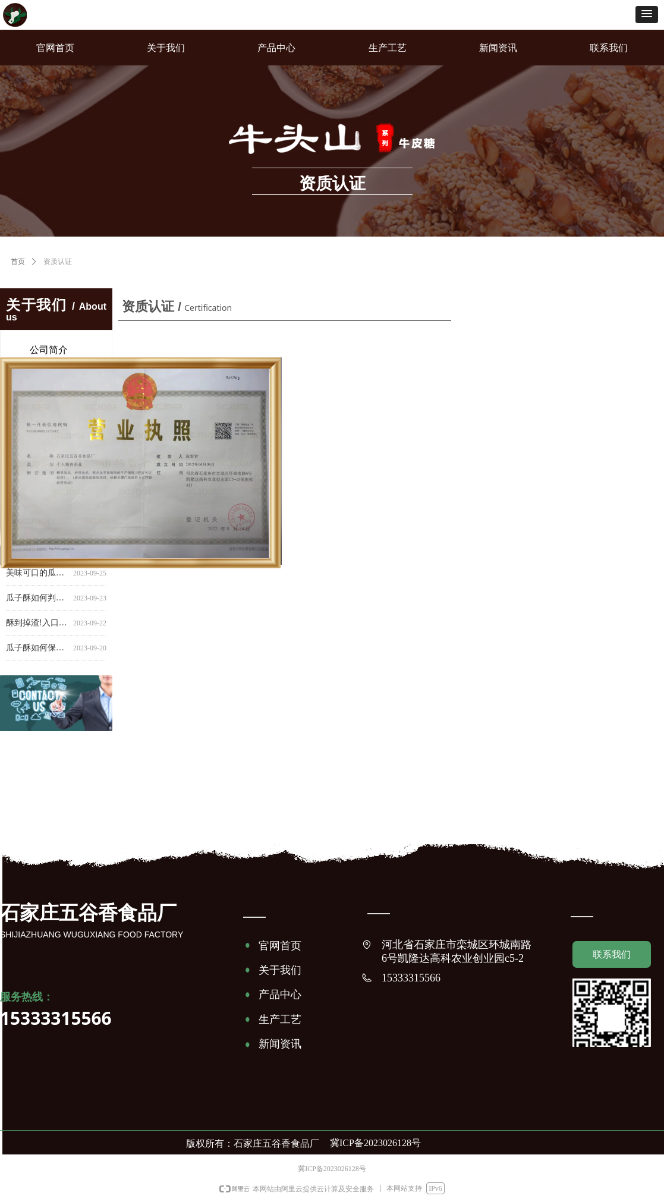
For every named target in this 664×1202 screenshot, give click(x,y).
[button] (646, 14)
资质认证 (57, 261)
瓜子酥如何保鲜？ (37, 648)
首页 (18, 261)
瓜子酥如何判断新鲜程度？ (37, 598)
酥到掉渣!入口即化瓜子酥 (37, 623)
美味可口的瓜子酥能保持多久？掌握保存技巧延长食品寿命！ (37, 573)
